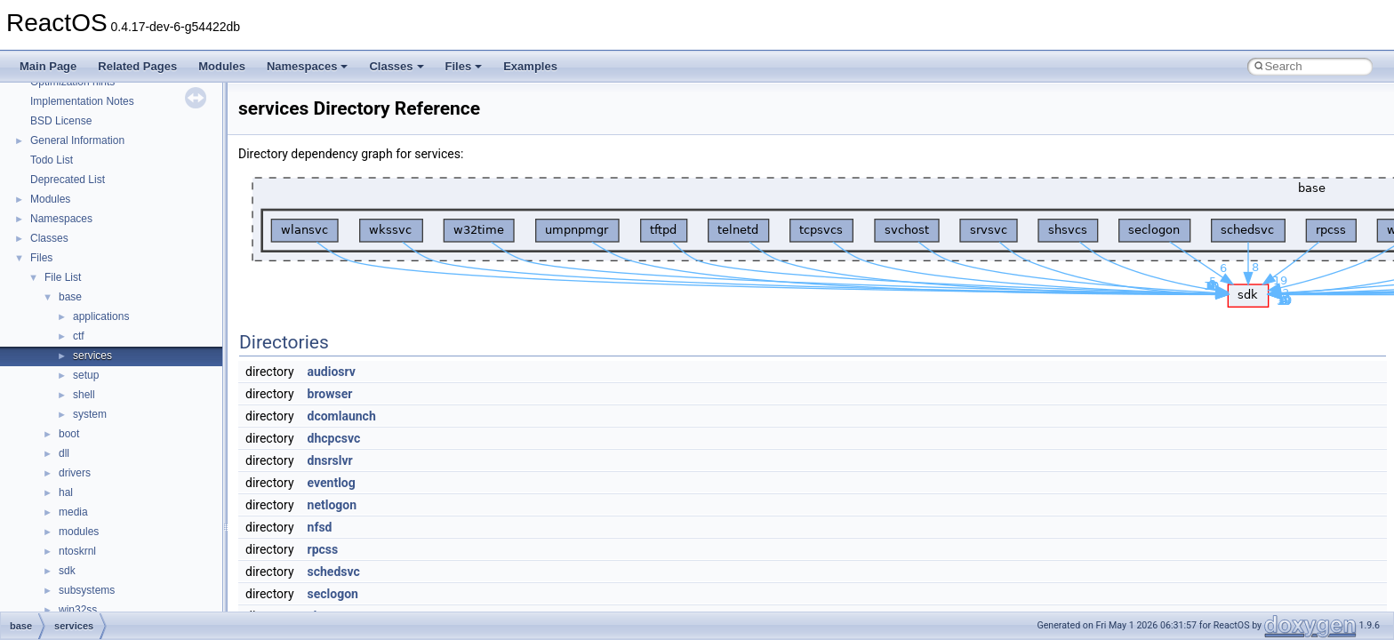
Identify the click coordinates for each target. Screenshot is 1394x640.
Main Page (48, 66)
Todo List (51, 160)
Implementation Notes (82, 101)
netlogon (332, 505)
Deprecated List (67, 179)
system (90, 414)
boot (69, 434)
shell (84, 394)
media (73, 512)
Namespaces (307, 66)
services (92, 355)
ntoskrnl (77, 551)
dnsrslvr (330, 460)
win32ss (78, 610)
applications (101, 316)
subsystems (87, 590)
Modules (221, 66)
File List (62, 277)
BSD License (61, 121)
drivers (75, 473)
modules (79, 531)
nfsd (320, 527)
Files (464, 66)
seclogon (333, 594)
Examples (530, 66)
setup (86, 375)
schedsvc (334, 571)
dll (64, 453)
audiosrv (332, 371)
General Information (77, 140)
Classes (396, 66)
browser (330, 394)
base (70, 297)
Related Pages (137, 66)
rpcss (323, 549)
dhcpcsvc (334, 438)
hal (66, 492)
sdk (67, 570)
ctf (78, 336)
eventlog (332, 483)
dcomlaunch (342, 416)
